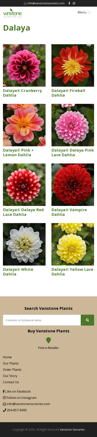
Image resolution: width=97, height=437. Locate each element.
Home (7, 357)
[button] (84, 12)
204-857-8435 (15, 410)
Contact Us (11, 382)
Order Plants (12, 369)
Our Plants (11, 363)
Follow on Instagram (20, 398)
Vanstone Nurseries (72, 429)
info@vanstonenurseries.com (44, 3)
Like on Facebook (17, 391)
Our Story (10, 376)
